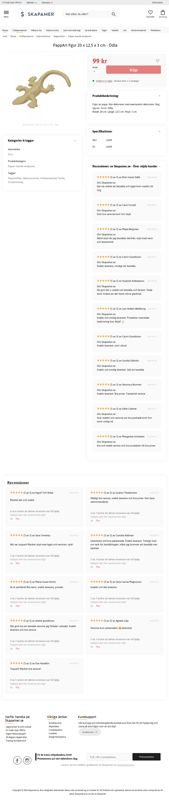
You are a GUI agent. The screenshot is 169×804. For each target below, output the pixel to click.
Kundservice (55, 722)
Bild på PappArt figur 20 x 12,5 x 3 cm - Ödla (40, 125)
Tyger (104, 30)
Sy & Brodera (91, 30)
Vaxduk (115, 30)
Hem (5, 36)
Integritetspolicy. (126, 764)
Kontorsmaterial (138, 30)
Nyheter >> (32, 2)
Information (157, 2)
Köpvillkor (54, 726)
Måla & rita (36, 30)
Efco (10, 154)
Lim (125, 30)
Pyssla (5, 30)
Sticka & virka (52, 30)
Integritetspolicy (57, 736)
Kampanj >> (47, 2)
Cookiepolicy (55, 729)
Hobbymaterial (20, 30)
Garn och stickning (71, 30)
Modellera (155, 30)
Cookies (53, 733)
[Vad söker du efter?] (91, 14)
